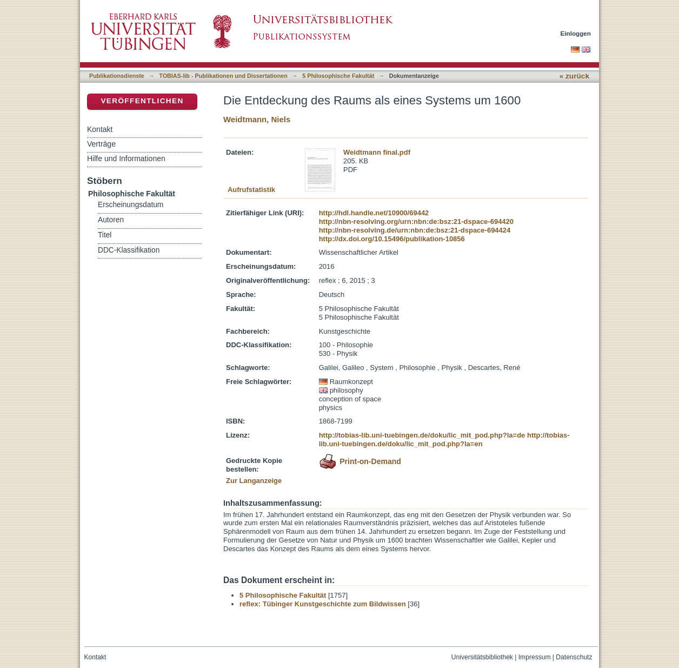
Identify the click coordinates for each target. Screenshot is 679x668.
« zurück (574, 76)
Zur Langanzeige (254, 481)
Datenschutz (574, 657)
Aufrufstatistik (251, 190)
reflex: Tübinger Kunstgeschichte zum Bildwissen (322, 604)
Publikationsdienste (116, 75)
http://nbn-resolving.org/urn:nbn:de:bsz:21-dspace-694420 (416, 221)
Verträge (101, 144)
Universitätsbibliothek (482, 657)
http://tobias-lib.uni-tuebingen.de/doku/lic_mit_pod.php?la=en (444, 439)
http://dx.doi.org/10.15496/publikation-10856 (392, 239)
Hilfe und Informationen (126, 158)
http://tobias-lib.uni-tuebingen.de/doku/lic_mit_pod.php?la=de (422, 435)
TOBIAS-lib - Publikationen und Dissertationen (223, 75)
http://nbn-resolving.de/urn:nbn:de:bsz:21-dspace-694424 (415, 230)
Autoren (111, 220)
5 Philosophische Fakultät (338, 75)
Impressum (534, 657)
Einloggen (576, 33)
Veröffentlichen (142, 101)
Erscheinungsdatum (130, 205)
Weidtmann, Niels (256, 119)
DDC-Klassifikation (128, 250)
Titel (104, 235)
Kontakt (99, 129)
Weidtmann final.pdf (376, 152)
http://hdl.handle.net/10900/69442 (374, 213)
